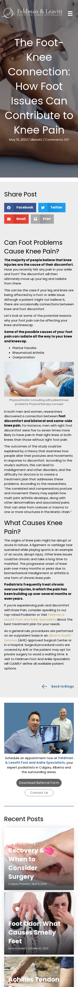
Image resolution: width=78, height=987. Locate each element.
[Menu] (70, 13)
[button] (39, 783)
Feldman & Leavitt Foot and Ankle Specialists (34, 617)
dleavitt (36, 139)
